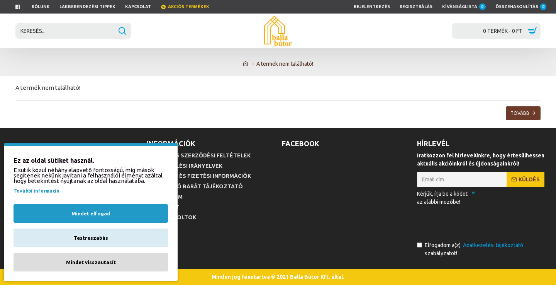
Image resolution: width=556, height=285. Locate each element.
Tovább (519, 113)
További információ (36, 190)
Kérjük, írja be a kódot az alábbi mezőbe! (442, 198)
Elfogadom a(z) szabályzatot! (470, 248)
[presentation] (471, 222)
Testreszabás (91, 238)
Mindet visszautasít (91, 262)
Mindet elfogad (90, 213)
